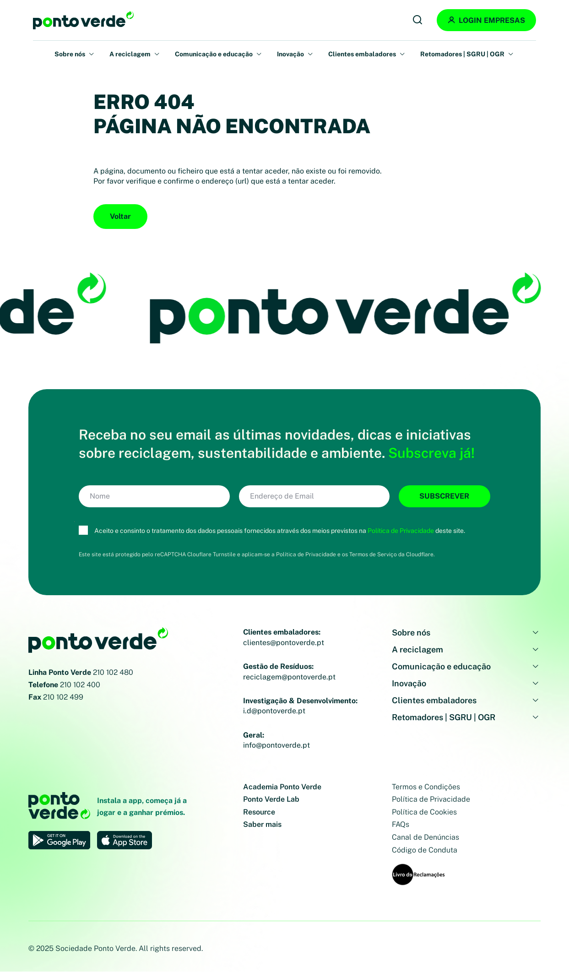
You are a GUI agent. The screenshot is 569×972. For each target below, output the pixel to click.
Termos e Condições (426, 786)
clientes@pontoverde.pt (283, 642)
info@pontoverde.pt (276, 745)
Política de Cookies (424, 812)
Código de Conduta (424, 850)
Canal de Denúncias (425, 837)
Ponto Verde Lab (271, 799)
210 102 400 (80, 684)
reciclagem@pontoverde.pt (289, 677)
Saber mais (262, 824)
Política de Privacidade (401, 530)
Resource (259, 812)
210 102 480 (113, 672)
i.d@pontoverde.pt (274, 710)
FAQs (400, 824)
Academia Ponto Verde (282, 786)
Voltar (120, 216)
